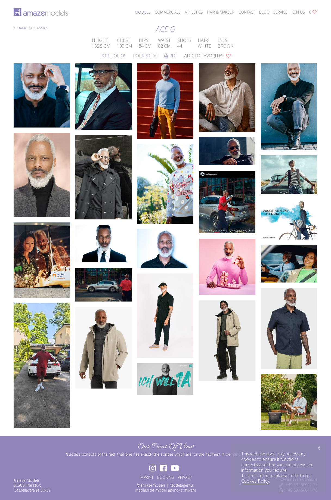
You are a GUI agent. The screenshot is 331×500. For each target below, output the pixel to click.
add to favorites (207, 56)
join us (298, 12)
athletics (194, 12)
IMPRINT (146, 477)
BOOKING (165, 477)
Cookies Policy (255, 481)
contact (247, 12)
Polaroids (145, 56)
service (280, 12)
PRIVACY (185, 477)
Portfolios (113, 56)
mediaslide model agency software (165, 490)
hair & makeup (220, 12)
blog (264, 12)
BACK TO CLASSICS (31, 28)
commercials (168, 12)
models (143, 12)
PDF (171, 56)
